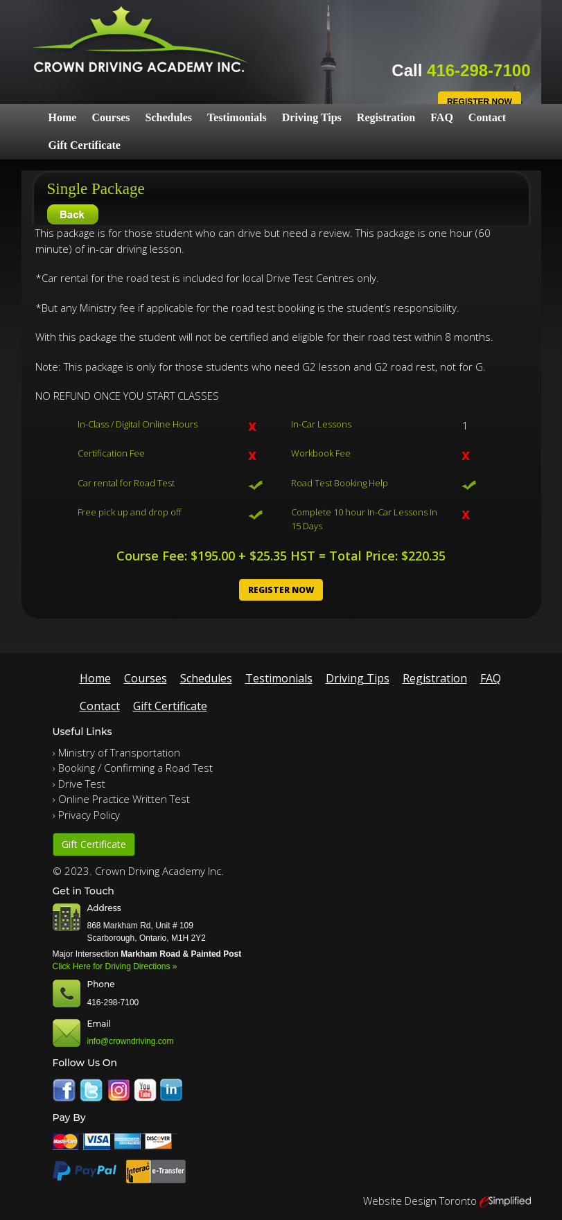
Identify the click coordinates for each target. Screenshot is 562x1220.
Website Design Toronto (420, 1201)
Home (63, 117)
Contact (487, 117)
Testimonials (237, 117)
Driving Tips (312, 117)
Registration (386, 117)
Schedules (168, 117)
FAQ (441, 117)
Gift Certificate (85, 145)
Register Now (479, 102)
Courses (110, 117)
